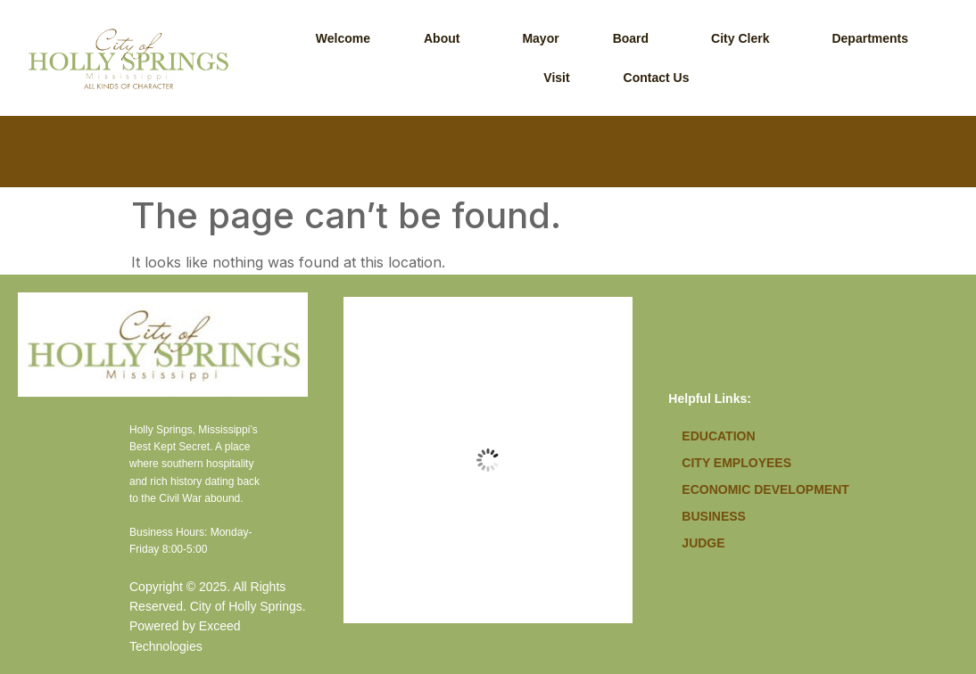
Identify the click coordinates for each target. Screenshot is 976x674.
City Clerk (740, 38)
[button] (446, 38)
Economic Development (765, 489)
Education (718, 436)
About (441, 38)
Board (631, 38)
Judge (703, 543)
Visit (556, 77)
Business (714, 516)
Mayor (540, 38)
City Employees (736, 463)
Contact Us (657, 77)
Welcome (343, 38)
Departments (869, 38)
